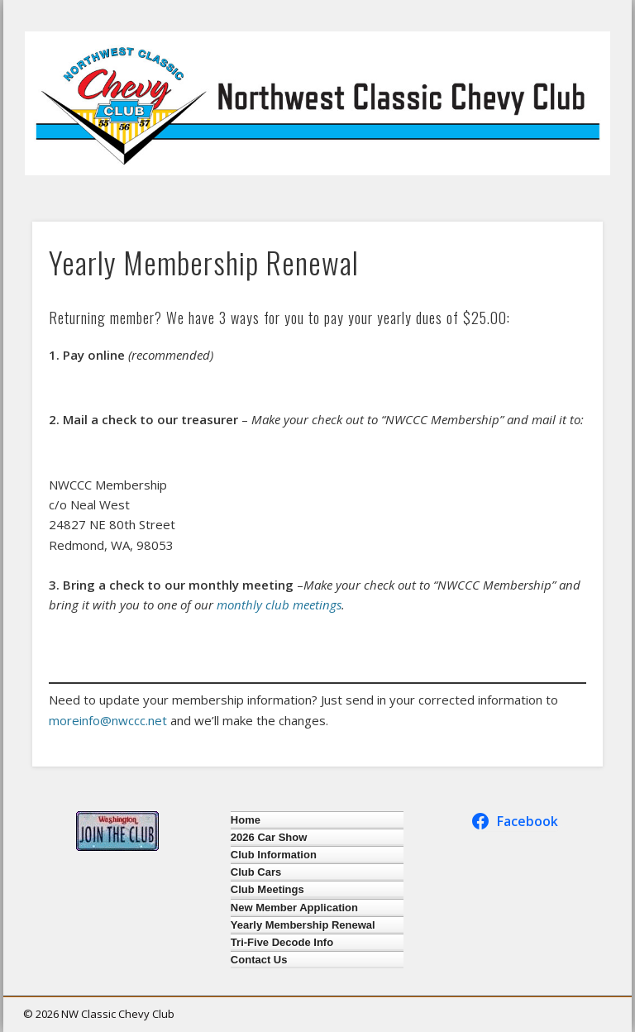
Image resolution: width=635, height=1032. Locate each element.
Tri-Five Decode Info (282, 942)
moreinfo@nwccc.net (108, 720)
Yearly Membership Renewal (303, 925)
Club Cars (256, 872)
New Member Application (294, 907)
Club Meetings (267, 889)
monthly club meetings (279, 604)
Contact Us (259, 959)
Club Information (274, 854)
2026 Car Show (269, 837)
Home (245, 820)
